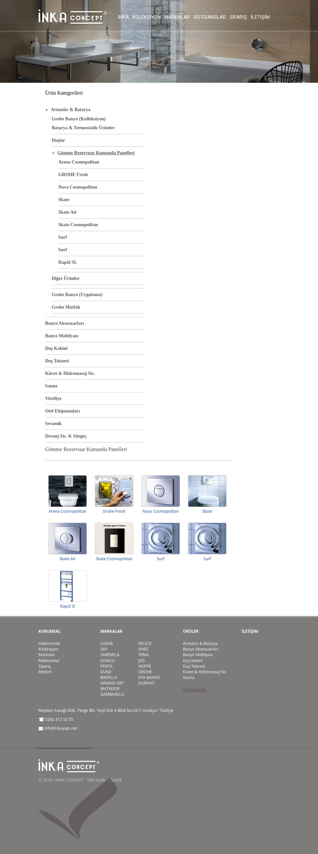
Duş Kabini (56, 348)
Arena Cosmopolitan (78, 162)
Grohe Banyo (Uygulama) (77, 294)
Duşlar (58, 140)
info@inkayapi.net (60, 728)
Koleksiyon (146, 17)
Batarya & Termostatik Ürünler (83, 127)
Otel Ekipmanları (62, 411)
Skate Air (67, 212)
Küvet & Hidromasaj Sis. (70, 373)
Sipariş (238, 17)
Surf (62, 237)
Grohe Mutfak (66, 307)
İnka (123, 17)
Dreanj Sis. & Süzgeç (66, 436)
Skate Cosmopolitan (78, 224)
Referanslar (210, 17)
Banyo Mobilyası (62, 335)
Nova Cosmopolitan (77, 187)
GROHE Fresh (73, 174)
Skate (63, 199)
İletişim (260, 17)
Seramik (53, 423)
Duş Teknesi (57, 360)
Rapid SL (67, 262)
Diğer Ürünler (66, 278)
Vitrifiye (53, 398)
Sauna (51, 385)
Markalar (177, 17)
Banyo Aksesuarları (64, 323)
